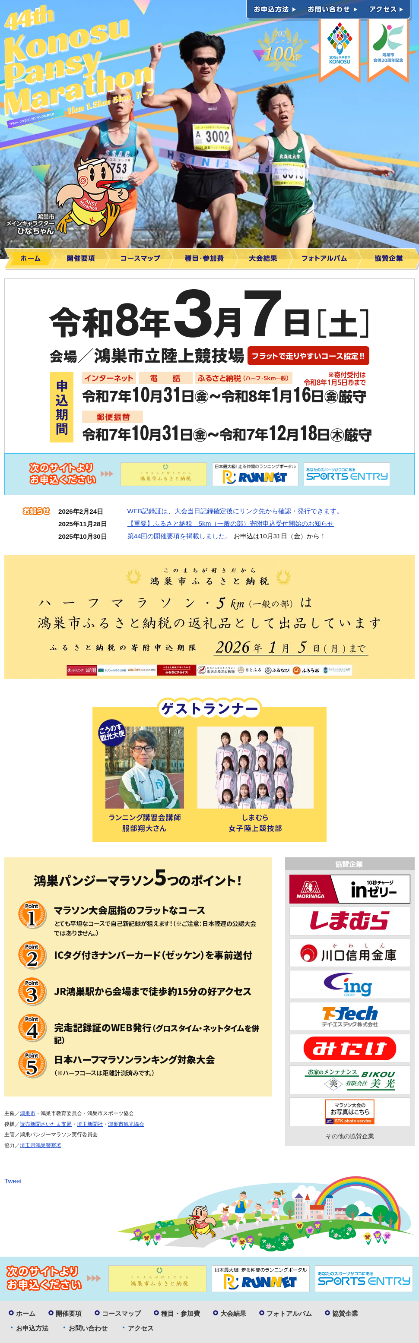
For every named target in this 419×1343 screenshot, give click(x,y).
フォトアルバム (327, 259)
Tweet (13, 1181)
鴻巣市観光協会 (126, 1124)
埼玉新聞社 (90, 1124)
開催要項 (83, 259)
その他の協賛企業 (350, 1136)
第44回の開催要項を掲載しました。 (179, 536)
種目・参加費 (206, 259)
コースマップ (142, 259)
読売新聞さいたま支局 (46, 1124)
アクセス (387, 10)
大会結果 (265, 259)
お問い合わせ (332, 10)
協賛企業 (345, 1313)
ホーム (30, 259)
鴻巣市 (27, 1113)
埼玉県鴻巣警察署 (40, 1145)
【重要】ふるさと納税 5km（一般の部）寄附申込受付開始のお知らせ (230, 523)
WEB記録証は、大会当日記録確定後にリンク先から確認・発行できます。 (235, 511)
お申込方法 (274, 10)
